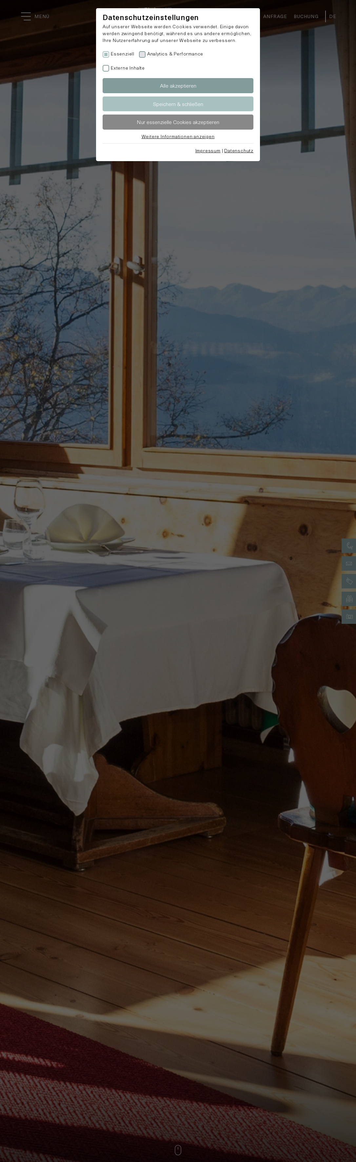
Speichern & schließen (178, 103)
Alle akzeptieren (178, 85)
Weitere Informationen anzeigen (178, 136)
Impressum (208, 150)
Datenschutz (238, 150)
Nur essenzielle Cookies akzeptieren (178, 121)
